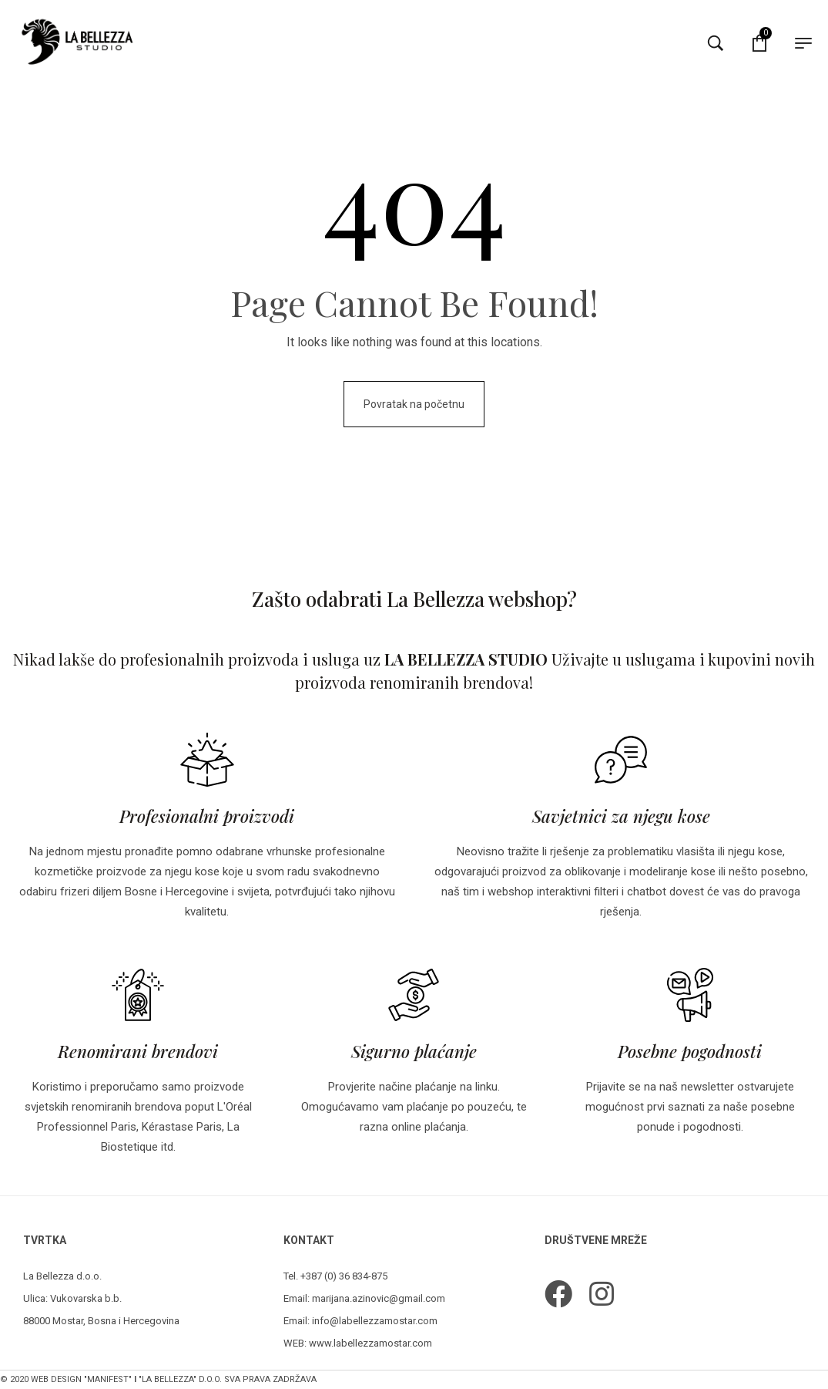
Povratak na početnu (414, 404)
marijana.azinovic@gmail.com (378, 1298)
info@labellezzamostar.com (374, 1321)
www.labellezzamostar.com (370, 1343)
